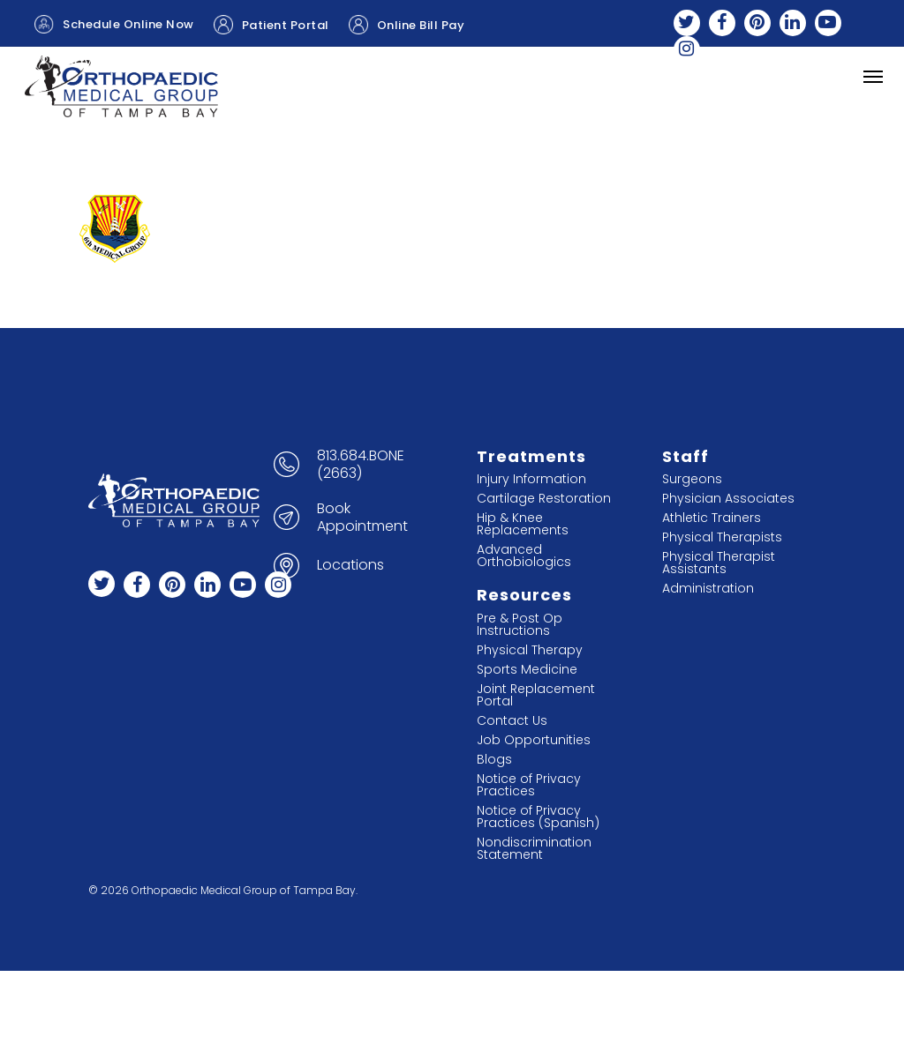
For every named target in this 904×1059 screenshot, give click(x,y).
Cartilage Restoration (544, 498)
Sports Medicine (527, 669)
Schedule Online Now (114, 24)
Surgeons (692, 479)
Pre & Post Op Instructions (519, 624)
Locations (350, 565)
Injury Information (531, 479)
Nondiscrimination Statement (534, 848)
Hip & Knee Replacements (523, 524)
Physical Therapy (530, 650)
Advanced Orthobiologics (524, 556)
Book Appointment (362, 517)
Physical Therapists (722, 537)
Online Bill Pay (407, 24)
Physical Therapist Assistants (718, 563)
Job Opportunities (534, 740)
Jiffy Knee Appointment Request (149, 61)
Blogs (494, 759)
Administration (708, 588)
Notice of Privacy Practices (529, 785)
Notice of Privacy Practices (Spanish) (538, 817)
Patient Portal (271, 24)
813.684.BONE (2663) (360, 464)
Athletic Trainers (711, 517)
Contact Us (512, 720)
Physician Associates (728, 498)
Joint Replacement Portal (536, 695)
